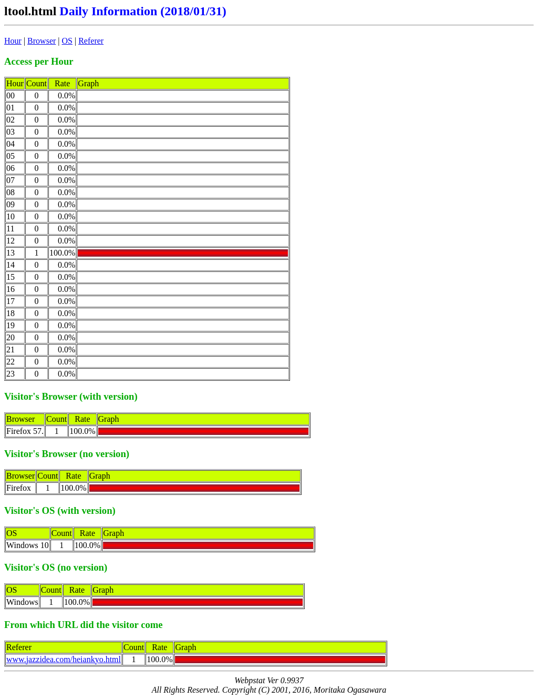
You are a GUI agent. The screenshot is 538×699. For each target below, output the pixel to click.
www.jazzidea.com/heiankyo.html (63, 659)
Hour (13, 40)
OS (67, 40)
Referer (91, 40)
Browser (41, 40)
